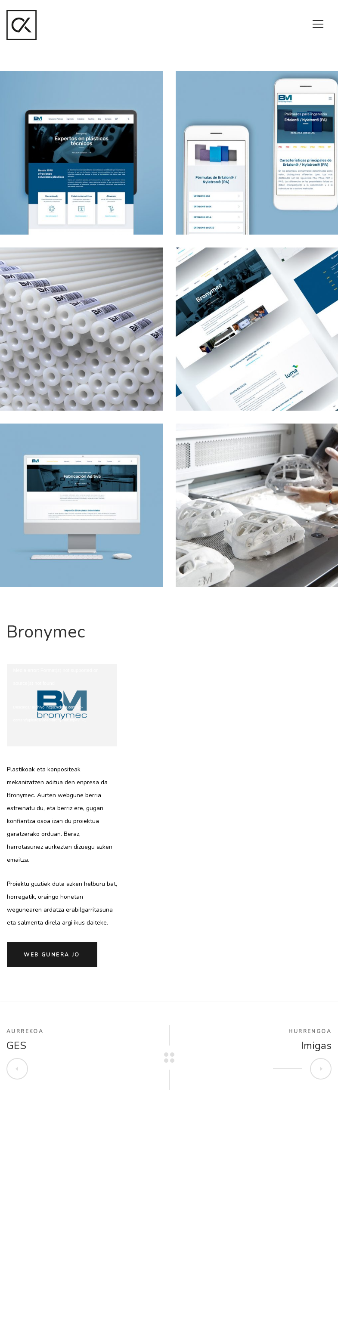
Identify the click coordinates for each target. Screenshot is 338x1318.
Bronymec (45, 632)
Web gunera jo (52, 954)
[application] (62, 703)
